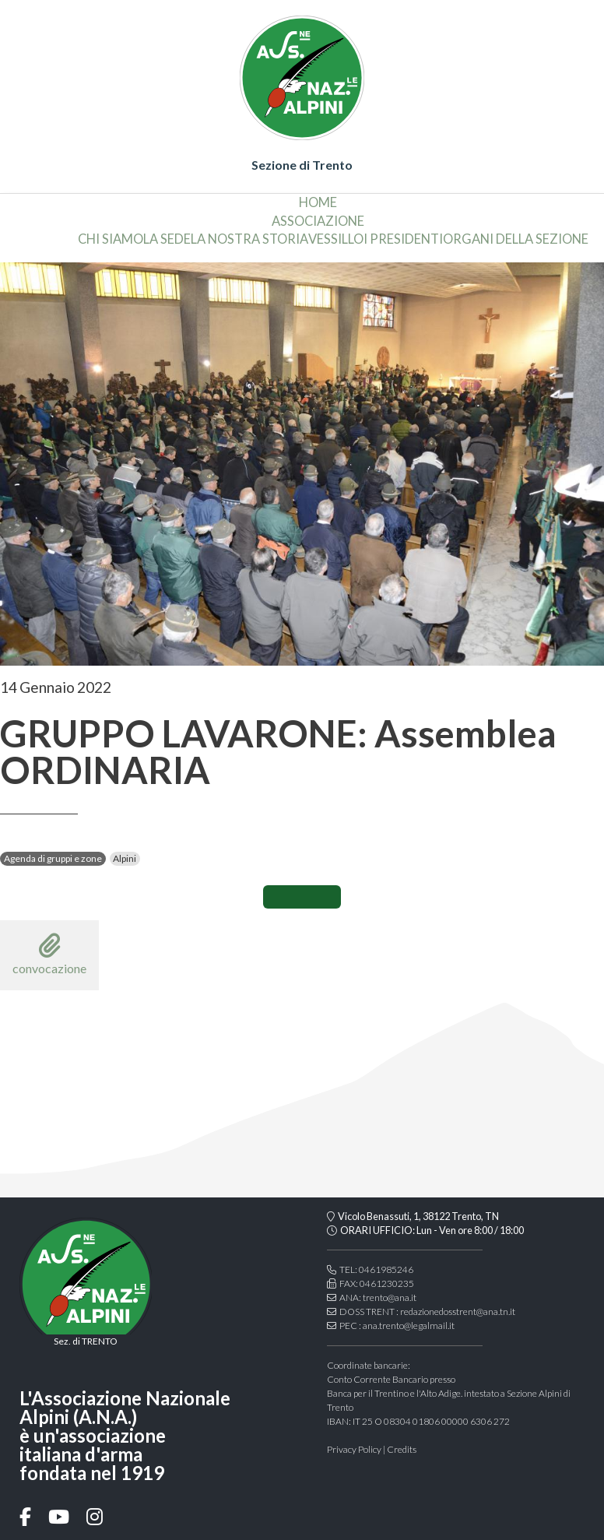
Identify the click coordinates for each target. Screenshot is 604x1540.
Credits (401, 1449)
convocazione (49, 954)
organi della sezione (515, 239)
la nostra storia (249, 239)
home (318, 202)
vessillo (335, 239)
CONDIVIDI (302, 897)
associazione (318, 221)
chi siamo (110, 239)
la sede (167, 239)
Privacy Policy (354, 1449)
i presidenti (403, 239)
